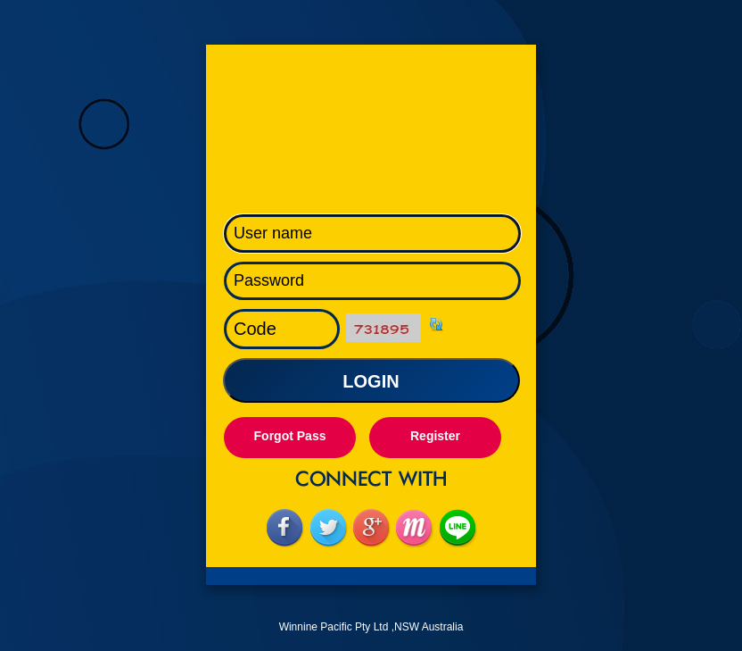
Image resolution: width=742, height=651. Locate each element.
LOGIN (370, 381)
